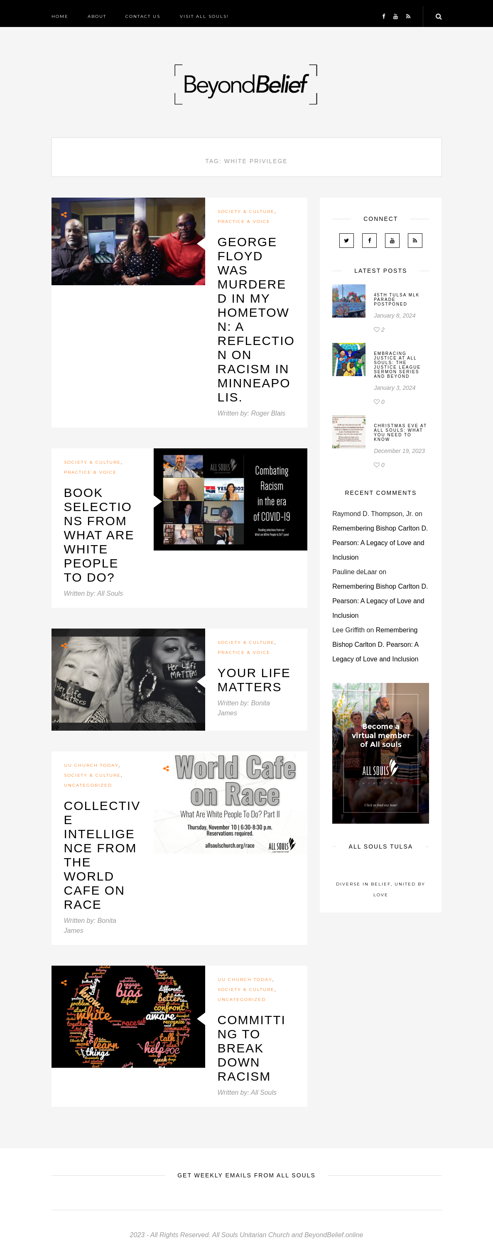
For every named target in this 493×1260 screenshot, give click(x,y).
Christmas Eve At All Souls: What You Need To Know (400, 432)
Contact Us (142, 16)
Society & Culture (246, 211)
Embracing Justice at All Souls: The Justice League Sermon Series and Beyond (397, 365)
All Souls (110, 593)
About (97, 16)
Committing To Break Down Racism (252, 1048)
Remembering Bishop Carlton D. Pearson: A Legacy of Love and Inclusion (380, 543)
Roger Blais (268, 413)
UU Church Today (91, 765)
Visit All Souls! (204, 16)
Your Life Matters (254, 680)
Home (60, 16)
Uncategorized (88, 785)
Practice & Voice (244, 221)
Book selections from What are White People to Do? (99, 535)
